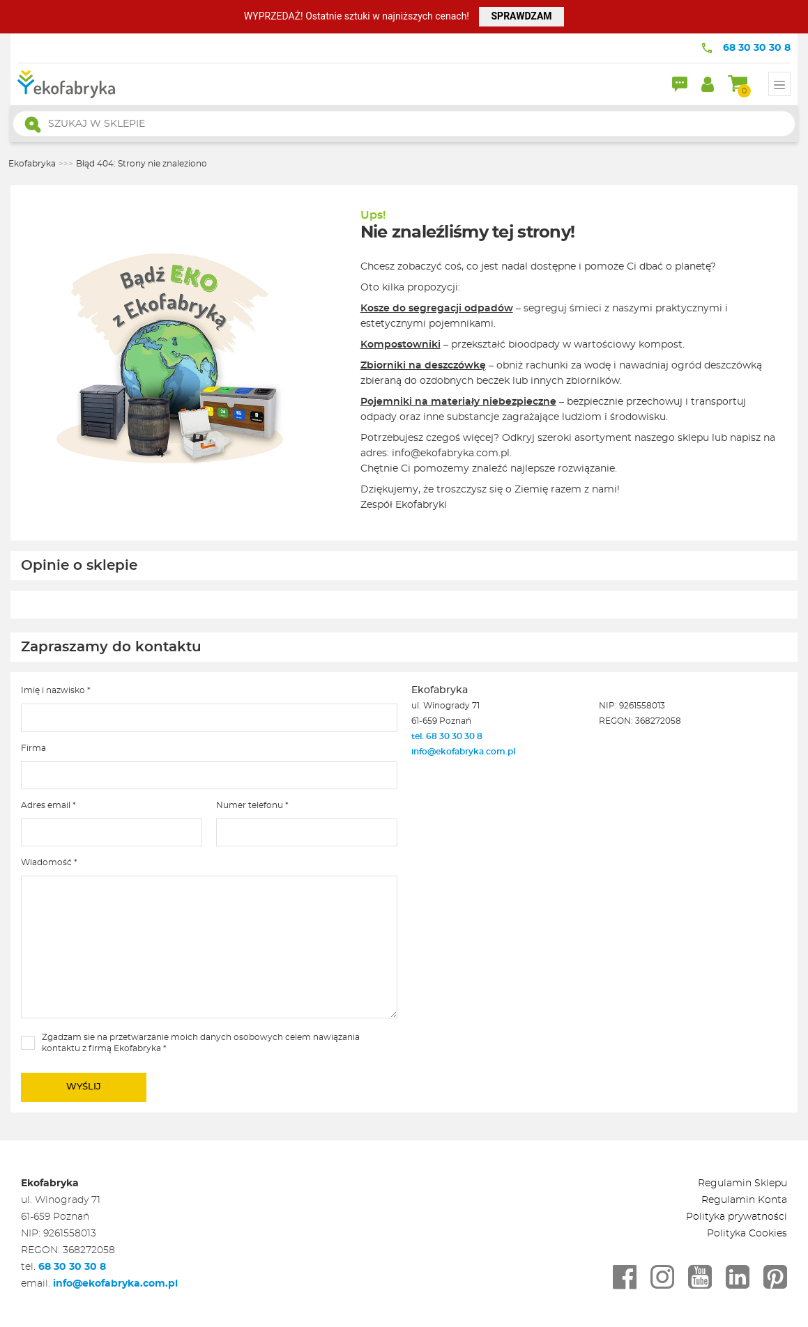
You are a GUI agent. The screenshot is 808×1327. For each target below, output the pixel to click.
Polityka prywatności (736, 1217)
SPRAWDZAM (521, 16)
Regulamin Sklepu (742, 1183)
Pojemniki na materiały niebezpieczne (458, 402)
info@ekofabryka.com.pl (463, 751)
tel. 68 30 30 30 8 (448, 736)
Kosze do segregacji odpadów (436, 308)
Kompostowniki (400, 345)
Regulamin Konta (744, 1200)
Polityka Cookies (747, 1234)
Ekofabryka (32, 164)
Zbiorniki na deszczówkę (423, 366)
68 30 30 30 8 (757, 48)
